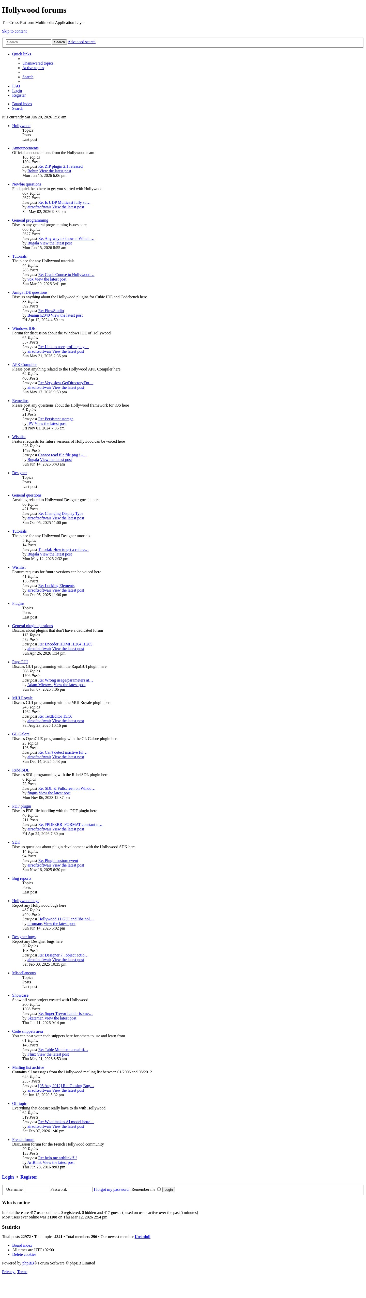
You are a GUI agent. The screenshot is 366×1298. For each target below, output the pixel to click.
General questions (26, 495)
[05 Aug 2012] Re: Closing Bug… (66, 1086)
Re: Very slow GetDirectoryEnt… (65, 383)
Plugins (18, 603)
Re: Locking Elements (56, 585)
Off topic (19, 1103)
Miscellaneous (24, 973)
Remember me (146, 1189)
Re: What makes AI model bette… (66, 1122)
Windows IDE (23, 328)
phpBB (28, 1263)
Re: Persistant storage (55, 419)
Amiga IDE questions (30, 292)
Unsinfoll (142, 1236)
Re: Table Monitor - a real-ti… (63, 1049)
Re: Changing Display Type (60, 513)
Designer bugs (24, 937)
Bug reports (21, 878)
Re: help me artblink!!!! (57, 1158)
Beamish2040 (38, 315)
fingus (32, 793)
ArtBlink (34, 1162)
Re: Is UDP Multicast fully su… (64, 202)
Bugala (33, 243)
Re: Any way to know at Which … (66, 238)
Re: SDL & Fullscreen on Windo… (67, 788)
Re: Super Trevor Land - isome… (65, 1013)
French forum (23, 1139)
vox (30, 279)
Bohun (32, 171)
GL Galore (20, 734)
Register (28, 1177)
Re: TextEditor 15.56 (55, 716)
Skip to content (14, 31)
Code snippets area (27, 1031)
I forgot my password (111, 1189)
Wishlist (19, 437)
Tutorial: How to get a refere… (63, 549)
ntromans (35, 923)
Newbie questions (26, 184)
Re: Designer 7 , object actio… (63, 955)
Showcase (20, 995)
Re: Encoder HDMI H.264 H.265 (65, 644)
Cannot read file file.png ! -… (62, 455)
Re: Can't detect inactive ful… (62, 752)
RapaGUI (20, 662)
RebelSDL (20, 770)
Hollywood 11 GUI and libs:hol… (66, 919)
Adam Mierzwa (40, 685)
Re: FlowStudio (51, 310)
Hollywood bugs (25, 901)
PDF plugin (21, 806)
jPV (30, 423)
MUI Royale (22, 698)
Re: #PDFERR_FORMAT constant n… (70, 824)
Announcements (25, 148)
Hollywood (21, 125)
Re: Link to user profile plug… (63, 347)
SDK (16, 842)
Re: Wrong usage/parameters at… (65, 680)
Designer (19, 473)
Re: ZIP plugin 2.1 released (60, 166)
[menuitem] (37, 63)
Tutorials (19, 256)
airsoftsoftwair (39, 207)
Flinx (31, 1054)
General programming (30, 220)
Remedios (20, 400)
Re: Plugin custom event (58, 860)
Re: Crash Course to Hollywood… (66, 274)
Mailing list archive (28, 1067)
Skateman (35, 1018)
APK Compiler (24, 364)
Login (8, 1177)
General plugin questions (32, 626)
